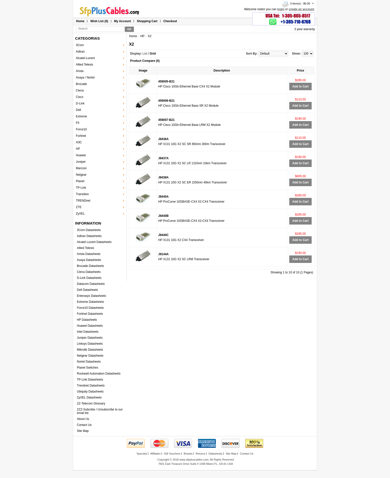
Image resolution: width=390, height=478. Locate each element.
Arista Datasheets (88, 254)
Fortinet (81, 136)
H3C (79, 142)
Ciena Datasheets (88, 272)
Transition (82, 194)
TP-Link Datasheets (90, 379)
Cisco (79, 97)
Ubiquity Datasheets (90, 391)
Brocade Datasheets (90, 266)
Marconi (81, 168)
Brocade (81, 84)
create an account (301, 9)
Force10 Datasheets (90, 308)
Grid (153, 53)
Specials (142, 453)
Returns (200, 453)
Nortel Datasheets (89, 361)
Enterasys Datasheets (91, 296)
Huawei (81, 155)
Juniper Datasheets (89, 337)
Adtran (80, 51)
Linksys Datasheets (90, 343)
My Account (122, 21)
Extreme (81, 116)
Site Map (83, 431)
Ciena (80, 90)
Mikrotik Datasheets (90, 349)
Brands (188, 453)
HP (78, 149)
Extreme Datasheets (90, 302)
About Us (83, 419)
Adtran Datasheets (89, 236)
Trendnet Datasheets (91, 385)
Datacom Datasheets (91, 284)
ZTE (79, 207)
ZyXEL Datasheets (89, 397)
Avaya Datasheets (89, 260)
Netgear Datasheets (90, 355)
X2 (149, 36)
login (281, 9)
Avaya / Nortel (85, 77)
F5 (77, 123)
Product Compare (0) (145, 61)
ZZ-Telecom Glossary (91, 403)
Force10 (81, 129)
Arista (80, 71)
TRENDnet (83, 200)
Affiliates (155, 453)
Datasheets (215, 453)
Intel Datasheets (87, 331)
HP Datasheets (87, 319)
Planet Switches (87, 367)
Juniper (81, 161)
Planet (80, 181)
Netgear (81, 174)
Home (80, 21)
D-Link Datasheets (89, 278)
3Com (80, 45)
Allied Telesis (84, 64)
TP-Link (81, 187)
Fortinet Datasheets (90, 314)
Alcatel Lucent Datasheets (94, 242)
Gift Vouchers (172, 453)
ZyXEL (80, 213)
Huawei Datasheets (90, 325)
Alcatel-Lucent (85, 58)
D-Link (80, 103)
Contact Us (84, 425)
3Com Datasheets (89, 230)
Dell (78, 110)
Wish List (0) (99, 21)
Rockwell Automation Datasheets (98, 373)
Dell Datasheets (87, 290)
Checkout (170, 21)
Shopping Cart (147, 21)
